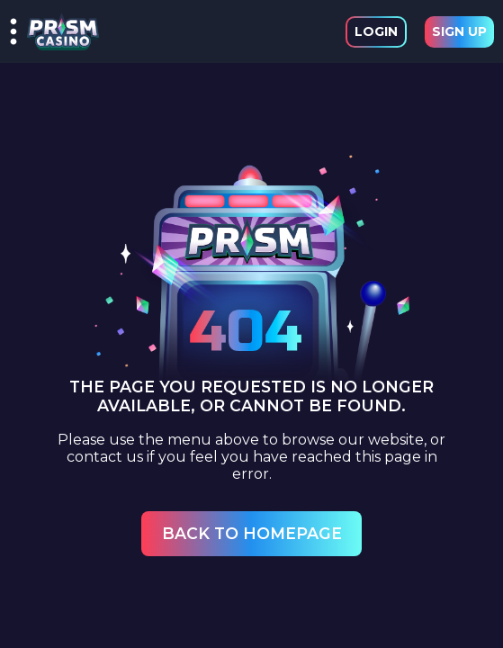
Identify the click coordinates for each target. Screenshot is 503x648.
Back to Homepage (252, 533)
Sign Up (459, 31)
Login (376, 31)
